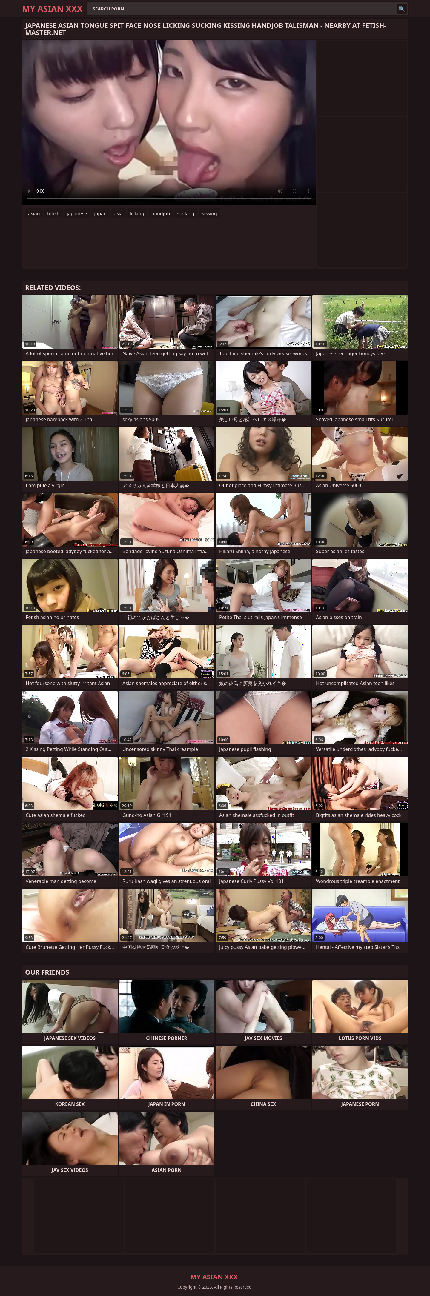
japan (100, 213)
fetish (53, 213)
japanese (77, 213)
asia (118, 213)
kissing (209, 213)
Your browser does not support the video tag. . (169, 122)
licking (137, 213)
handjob (160, 213)
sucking (185, 213)
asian (34, 213)
